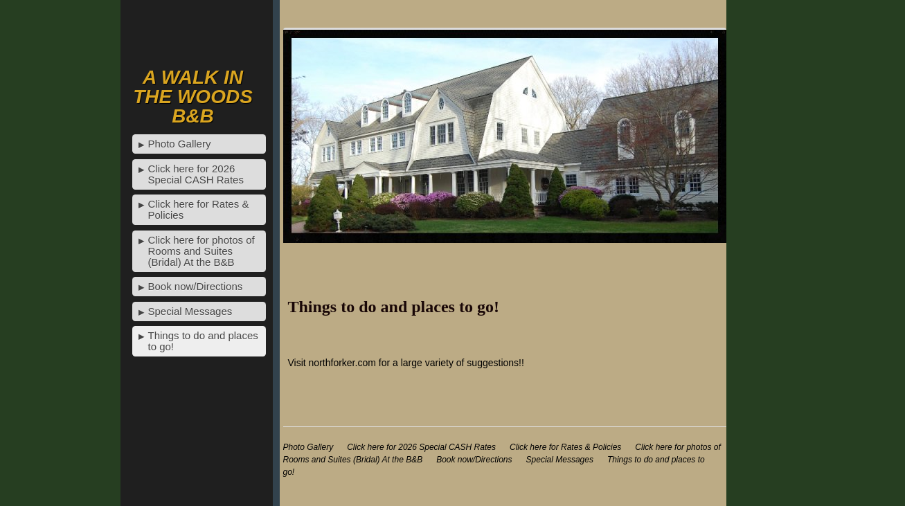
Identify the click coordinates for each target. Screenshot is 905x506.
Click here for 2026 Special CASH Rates (196, 174)
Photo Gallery (179, 144)
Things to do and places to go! (203, 340)
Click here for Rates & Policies (198, 209)
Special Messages (190, 311)
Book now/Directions (195, 286)
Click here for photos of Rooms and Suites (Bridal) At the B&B (201, 251)
